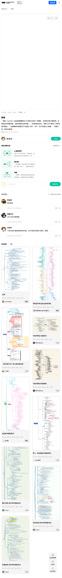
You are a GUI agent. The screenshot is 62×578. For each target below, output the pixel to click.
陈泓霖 (9, 200)
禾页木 (9, 228)
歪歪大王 (10, 214)
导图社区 (4, 9)
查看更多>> (57, 146)
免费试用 (52, 2)
